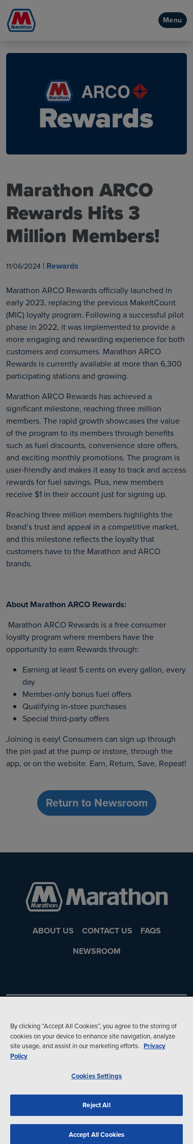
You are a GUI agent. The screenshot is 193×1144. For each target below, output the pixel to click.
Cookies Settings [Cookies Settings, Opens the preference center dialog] (96, 1080)
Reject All (96, 1109)
